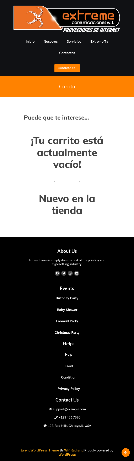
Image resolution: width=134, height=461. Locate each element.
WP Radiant (73, 450)
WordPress (67, 454)
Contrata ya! (67, 68)
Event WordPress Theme (40, 450)
